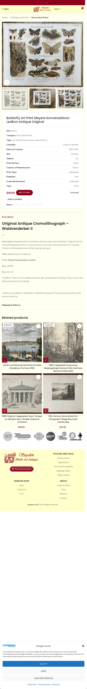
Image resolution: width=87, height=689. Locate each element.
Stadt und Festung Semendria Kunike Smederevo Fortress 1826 (22, 366)
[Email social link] (20, 204)
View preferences (43, 678)
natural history (41, 140)
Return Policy (63, 475)
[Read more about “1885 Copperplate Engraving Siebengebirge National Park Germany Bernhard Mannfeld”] (45, 360)
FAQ (63, 489)
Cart (22, 493)
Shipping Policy (63, 470)
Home (4, 17)
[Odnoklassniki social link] (29, 204)
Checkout (21, 489)
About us (63, 493)
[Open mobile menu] (5, 9)
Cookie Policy (32, 684)
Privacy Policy (63, 458)
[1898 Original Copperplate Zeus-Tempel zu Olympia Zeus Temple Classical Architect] (22, 393)
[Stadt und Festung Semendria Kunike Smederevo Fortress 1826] (22, 343)
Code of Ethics (63, 485)
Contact (63, 498)
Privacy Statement (44, 684)
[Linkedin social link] (47, 2)
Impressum (56, 684)
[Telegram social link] (38, 204)
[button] (83, 646)
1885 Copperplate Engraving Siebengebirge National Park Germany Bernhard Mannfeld (63, 368)
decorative (29, 140)
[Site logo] (42, 9)
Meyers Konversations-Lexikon (22, 260)
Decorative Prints (39, 17)
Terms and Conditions (63, 466)
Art (13, 140)
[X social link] (17, 204)
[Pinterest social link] (44, 2)
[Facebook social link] (37, 2)
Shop (21, 485)
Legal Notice (63, 462)
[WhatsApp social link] (32, 204)
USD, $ (57, 9)
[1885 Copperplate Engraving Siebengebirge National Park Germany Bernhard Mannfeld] (63, 343)
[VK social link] (35, 204)
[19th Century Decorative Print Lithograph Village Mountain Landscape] (63, 393)
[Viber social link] (42, 204)
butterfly (20, 140)
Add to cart (24, 192)
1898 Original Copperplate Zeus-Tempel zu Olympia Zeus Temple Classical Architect (22, 419)
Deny (43, 671)
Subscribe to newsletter (21, 469)
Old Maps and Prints (19, 17)
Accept (43, 664)
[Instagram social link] (41, 2)
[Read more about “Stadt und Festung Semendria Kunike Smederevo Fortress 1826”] (4, 360)
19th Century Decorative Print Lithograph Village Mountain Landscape (63, 419)
